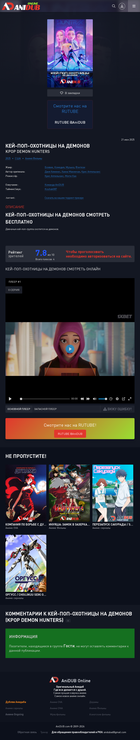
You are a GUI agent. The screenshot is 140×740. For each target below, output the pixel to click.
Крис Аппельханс (90, 171)
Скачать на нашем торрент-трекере (64, 197)
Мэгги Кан (70, 175)
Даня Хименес (53, 171)
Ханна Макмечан (71, 171)
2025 (8, 158)
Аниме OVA (56, 701)
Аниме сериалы (14, 708)
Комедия (59, 167)
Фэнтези (80, 167)
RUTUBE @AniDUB (70, 122)
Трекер (44, 732)
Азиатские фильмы (100, 714)
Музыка (70, 167)
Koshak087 (51, 188)
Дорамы (93, 701)
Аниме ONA (56, 708)
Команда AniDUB (54, 184)
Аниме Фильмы (33, 158)
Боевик (49, 167)
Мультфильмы (57, 714)
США (18, 158)
